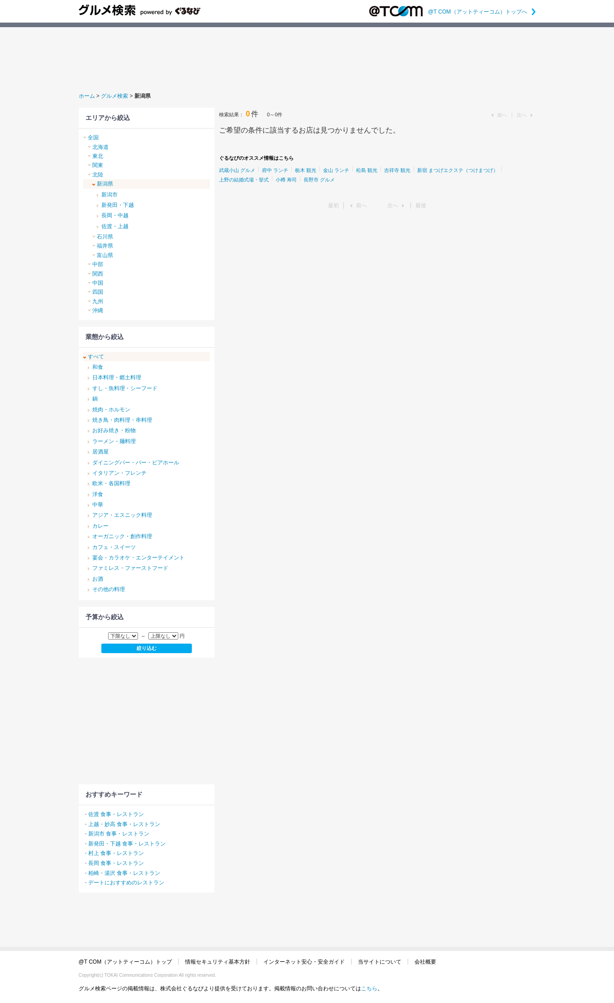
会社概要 (425, 962)
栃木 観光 (305, 170)
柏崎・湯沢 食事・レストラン (124, 873)
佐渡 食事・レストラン (116, 814)
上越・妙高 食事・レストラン (124, 824)
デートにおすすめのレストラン (126, 882)
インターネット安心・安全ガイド (304, 962)
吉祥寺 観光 (397, 170)
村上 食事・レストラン (116, 853)
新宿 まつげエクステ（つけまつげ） (457, 170)
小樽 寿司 (286, 179)
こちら (369, 988)
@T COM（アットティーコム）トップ (125, 962)
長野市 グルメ (319, 179)
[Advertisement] (307, 58)
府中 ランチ (275, 170)
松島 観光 (366, 170)
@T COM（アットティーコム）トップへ (482, 12)
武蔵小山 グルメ (237, 170)
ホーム (87, 96)
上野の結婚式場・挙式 (244, 179)
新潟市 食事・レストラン (118, 834)
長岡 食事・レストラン (116, 863)
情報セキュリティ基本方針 (217, 962)
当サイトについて (379, 962)
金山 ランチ (336, 170)
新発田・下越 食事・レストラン (127, 844)
